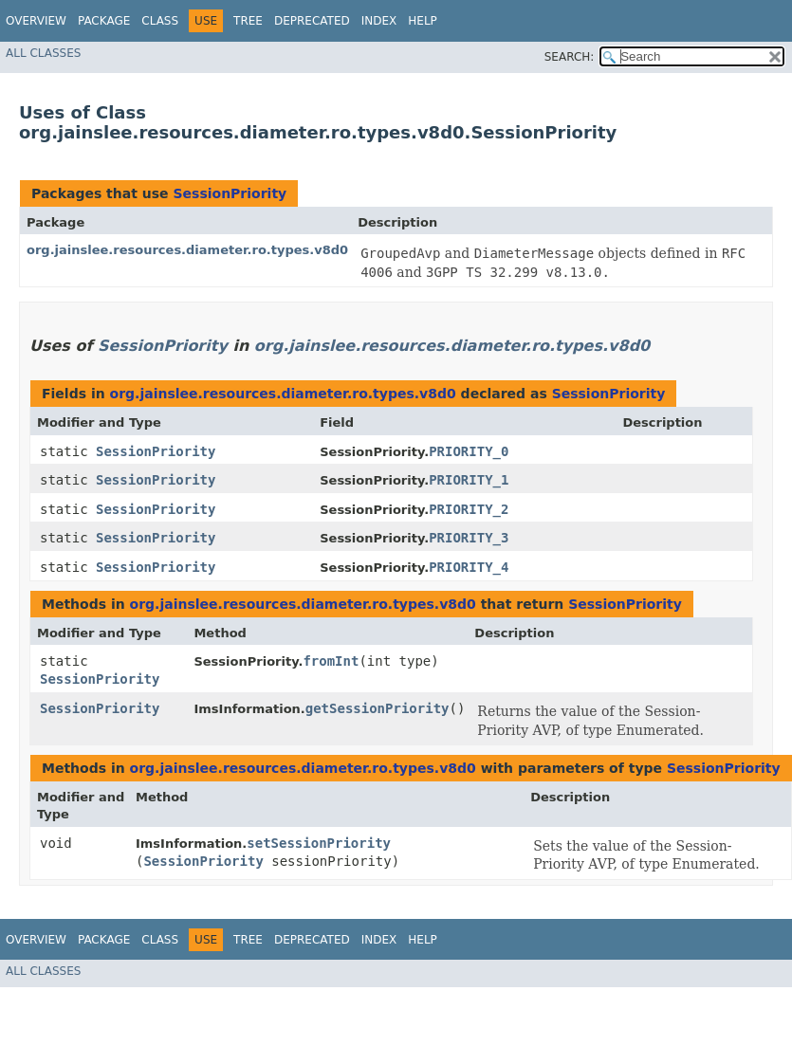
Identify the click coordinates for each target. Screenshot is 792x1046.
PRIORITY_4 (468, 567)
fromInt (331, 661)
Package (104, 21)
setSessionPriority (319, 843)
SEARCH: (569, 57)
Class (159, 21)
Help (422, 21)
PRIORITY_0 (468, 451)
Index (379, 21)
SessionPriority (229, 193)
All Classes (43, 53)
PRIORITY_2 (468, 509)
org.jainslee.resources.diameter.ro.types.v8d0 (187, 250)
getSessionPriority (377, 708)
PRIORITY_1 (468, 479)
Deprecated (312, 21)
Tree (248, 21)
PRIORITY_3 (468, 537)
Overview (36, 21)
